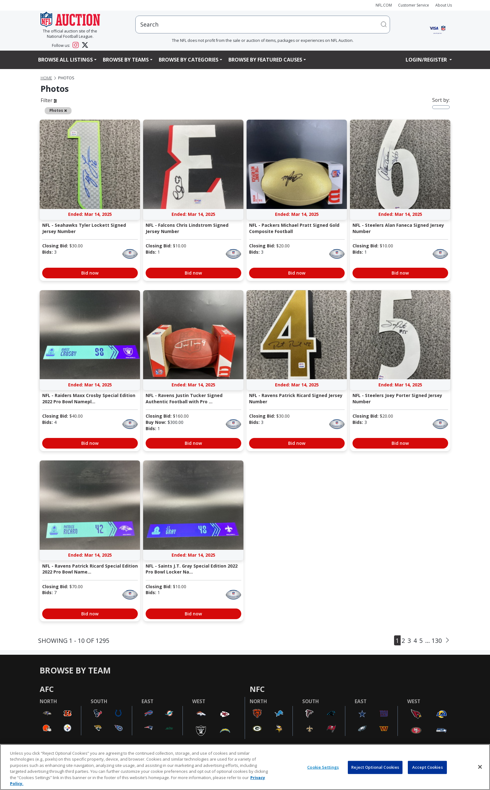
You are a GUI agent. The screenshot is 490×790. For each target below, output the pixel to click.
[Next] (447, 640)
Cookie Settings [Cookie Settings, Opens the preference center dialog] (323, 767)
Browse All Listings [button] (65, 59)
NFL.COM (384, 5)
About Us (443, 5)
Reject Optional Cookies (375, 767)
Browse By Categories (188, 59)
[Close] (480, 767)
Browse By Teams (126, 59)
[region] (245, 767)
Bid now (89, 273)
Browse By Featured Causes (265, 59)
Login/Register (427, 59)
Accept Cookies (427, 767)
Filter (49, 100)
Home (46, 78)
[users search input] (262, 24)
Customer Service (413, 5)
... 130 (433, 640)
